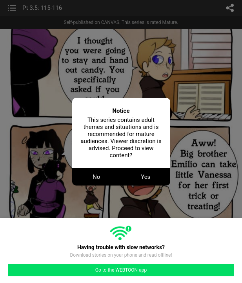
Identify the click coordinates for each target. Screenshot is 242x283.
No (96, 176)
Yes (145, 176)
